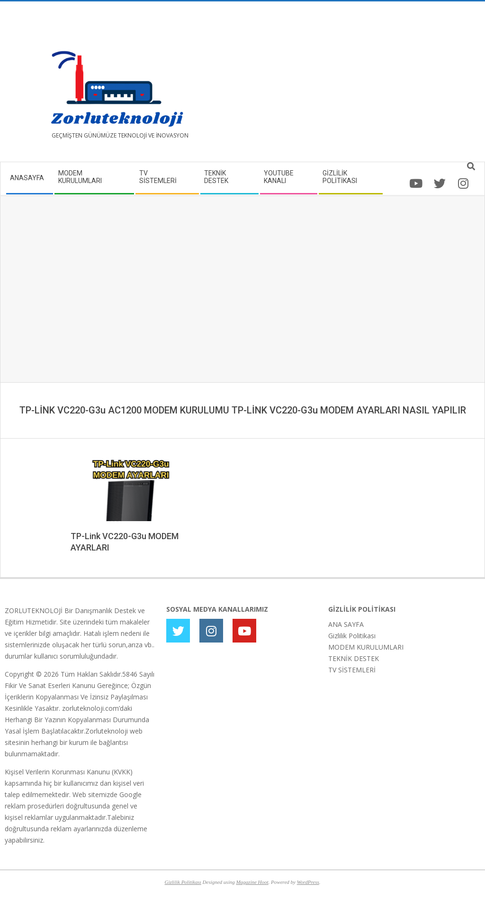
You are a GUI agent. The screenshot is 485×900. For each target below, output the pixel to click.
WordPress (308, 882)
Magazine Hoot (252, 882)
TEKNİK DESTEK (353, 658)
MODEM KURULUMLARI (366, 647)
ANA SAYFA (346, 624)
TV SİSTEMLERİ (352, 669)
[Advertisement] (361, 85)
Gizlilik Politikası (352, 635)
